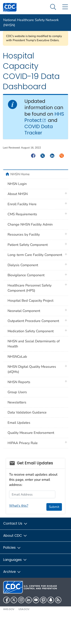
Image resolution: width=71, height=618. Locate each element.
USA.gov (24, 609)
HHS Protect (44, 117)
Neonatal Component (24, 311)
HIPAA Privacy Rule (23, 443)
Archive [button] (12, 571)
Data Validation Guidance (27, 412)
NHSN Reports (19, 382)
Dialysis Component (23, 265)
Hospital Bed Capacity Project (30, 300)
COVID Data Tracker (38, 129)
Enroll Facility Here (22, 204)
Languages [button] (15, 559)
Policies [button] (12, 547)
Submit (54, 507)
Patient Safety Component (28, 244)
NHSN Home (20, 174)
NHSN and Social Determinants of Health (34, 344)
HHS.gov (8, 609)
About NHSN (18, 194)
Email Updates (19, 422)
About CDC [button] (15, 535)
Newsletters (17, 402)
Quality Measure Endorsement (31, 432)
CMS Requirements (22, 214)
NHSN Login (17, 184)
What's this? (18, 505)
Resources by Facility (24, 234)
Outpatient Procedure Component (33, 321)
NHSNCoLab (17, 356)
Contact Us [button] (15, 523)
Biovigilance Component (26, 275)
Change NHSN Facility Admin (30, 224)
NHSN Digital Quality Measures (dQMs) (32, 369)
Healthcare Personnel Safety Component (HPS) (29, 288)
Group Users (17, 392)
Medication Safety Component (31, 331)
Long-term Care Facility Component (35, 255)
